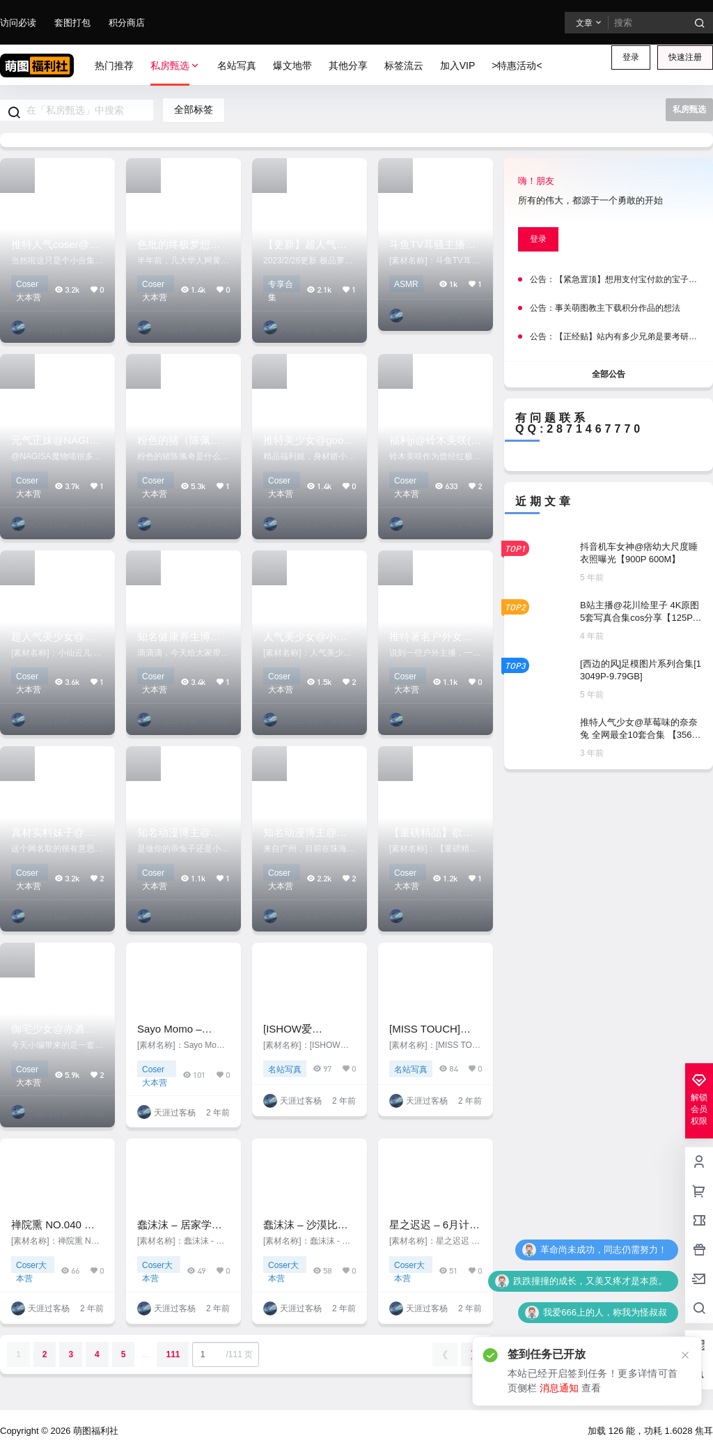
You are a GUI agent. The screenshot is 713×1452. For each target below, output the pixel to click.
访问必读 (18, 22)
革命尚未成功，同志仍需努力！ (603, 1249)
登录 (630, 57)
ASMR (406, 284)
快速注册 (685, 57)
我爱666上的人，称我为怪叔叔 (605, 1312)
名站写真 (284, 1069)
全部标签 (193, 109)
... (145, 1354)
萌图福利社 (94, 1431)
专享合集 (280, 285)
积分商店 (127, 22)
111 (173, 1354)
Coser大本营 (28, 285)
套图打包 (72, 22)
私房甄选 (175, 66)
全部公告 (608, 373)
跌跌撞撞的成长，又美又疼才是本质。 (590, 1281)
